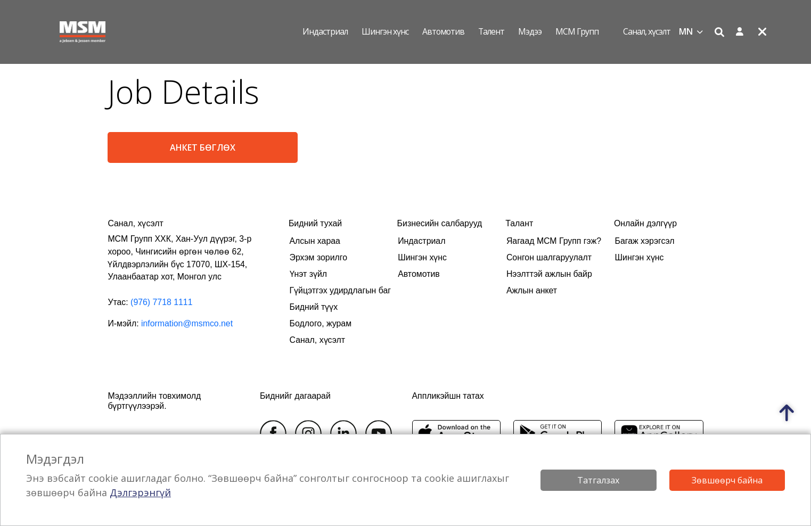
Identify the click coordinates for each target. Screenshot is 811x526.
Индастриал (325, 31)
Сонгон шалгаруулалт (549, 257)
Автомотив (443, 31)
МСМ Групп (577, 31)
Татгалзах (598, 480)
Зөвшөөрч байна (727, 480)
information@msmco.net (187, 323)
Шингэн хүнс (385, 31)
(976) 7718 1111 (161, 302)
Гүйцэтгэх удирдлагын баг (340, 290)
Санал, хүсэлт (646, 31)
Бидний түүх (314, 306)
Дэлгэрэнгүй (140, 492)
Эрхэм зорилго (318, 257)
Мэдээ (530, 31)
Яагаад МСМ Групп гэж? (553, 240)
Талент (491, 31)
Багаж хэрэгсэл (645, 240)
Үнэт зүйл (308, 273)
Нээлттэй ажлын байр (549, 273)
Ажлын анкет (531, 290)
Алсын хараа (315, 240)
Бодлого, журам (321, 323)
